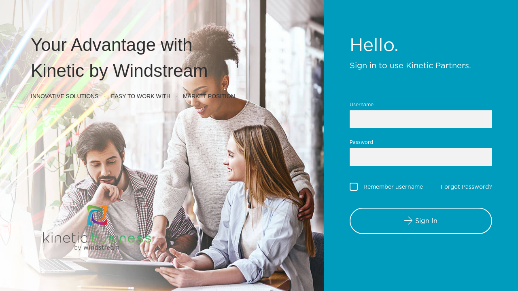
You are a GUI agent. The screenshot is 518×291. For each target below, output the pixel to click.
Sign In (426, 221)
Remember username (393, 186)
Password (361, 142)
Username (362, 104)
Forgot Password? (466, 186)
